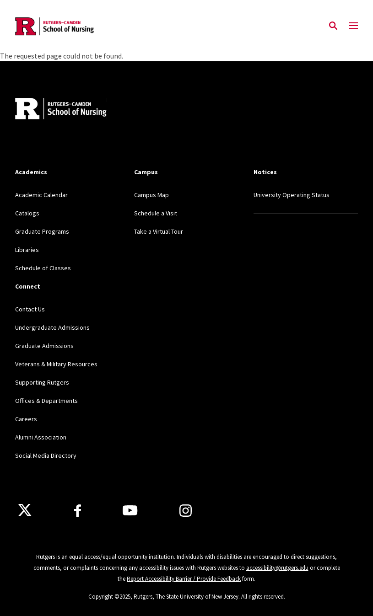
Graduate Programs (42, 231)
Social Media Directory (45, 455)
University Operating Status (292, 195)
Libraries (27, 250)
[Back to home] (75, 110)
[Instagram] (185, 510)
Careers (26, 419)
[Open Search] (333, 26)
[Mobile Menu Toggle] (353, 26)
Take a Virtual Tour (158, 231)
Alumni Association (40, 437)
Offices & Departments (46, 400)
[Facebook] (77, 510)
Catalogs (27, 213)
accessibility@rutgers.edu (277, 568)
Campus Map (151, 195)
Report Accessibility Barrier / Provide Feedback (184, 579)
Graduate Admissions (44, 346)
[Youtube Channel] (130, 510)
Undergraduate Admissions (52, 327)
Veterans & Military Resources (56, 364)
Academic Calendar (41, 195)
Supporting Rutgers (42, 382)
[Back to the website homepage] (55, 26)
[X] (24, 510)
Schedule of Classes (43, 268)
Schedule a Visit (155, 213)
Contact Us (30, 309)
